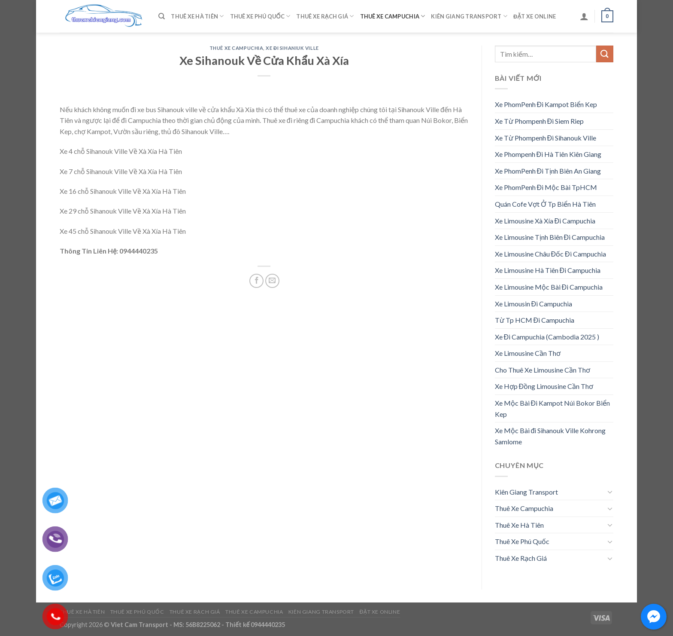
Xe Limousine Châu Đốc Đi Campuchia (550, 254)
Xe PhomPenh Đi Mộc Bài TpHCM (546, 187)
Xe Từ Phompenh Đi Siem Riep (539, 121)
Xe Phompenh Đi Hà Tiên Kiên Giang (548, 154)
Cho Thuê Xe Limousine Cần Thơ (542, 370)
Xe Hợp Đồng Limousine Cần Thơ (544, 386)
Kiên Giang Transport (469, 16)
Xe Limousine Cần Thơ (528, 353)
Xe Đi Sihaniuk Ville (292, 48)
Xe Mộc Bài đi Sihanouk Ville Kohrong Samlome (550, 436)
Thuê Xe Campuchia (392, 16)
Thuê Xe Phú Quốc (260, 16)
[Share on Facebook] (256, 281)
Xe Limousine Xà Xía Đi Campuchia (545, 221)
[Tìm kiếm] (161, 16)
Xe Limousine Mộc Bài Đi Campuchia (549, 287)
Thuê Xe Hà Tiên (197, 16)
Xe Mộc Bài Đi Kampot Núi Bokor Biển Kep (552, 408)
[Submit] (604, 54)
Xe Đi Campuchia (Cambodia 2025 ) (547, 337)
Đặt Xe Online (534, 16)
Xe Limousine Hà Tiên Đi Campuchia (548, 270)
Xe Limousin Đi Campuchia (534, 304)
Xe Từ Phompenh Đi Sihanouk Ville (546, 138)
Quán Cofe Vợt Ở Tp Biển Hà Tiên (545, 204)
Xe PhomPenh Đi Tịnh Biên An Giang (548, 171)
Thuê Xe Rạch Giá (325, 16)
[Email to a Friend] (272, 281)
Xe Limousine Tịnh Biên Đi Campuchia (550, 237)
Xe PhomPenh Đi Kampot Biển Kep (546, 104)
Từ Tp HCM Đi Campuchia (535, 320)
